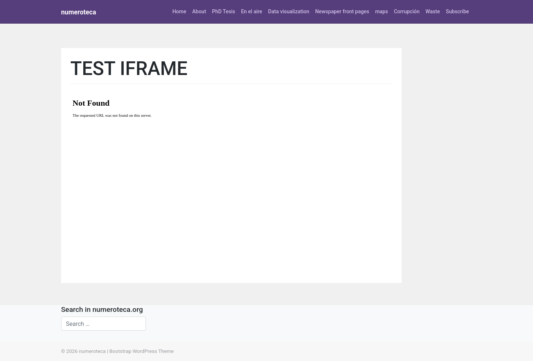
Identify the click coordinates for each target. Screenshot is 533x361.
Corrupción (406, 11)
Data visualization (288, 11)
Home (179, 11)
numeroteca (78, 12)
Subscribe (457, 11)
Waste (432, 11)
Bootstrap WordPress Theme (142, 351)
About (199, 11)
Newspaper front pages (342, 11)
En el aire (251, 11)
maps (381, 11)
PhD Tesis (223, 11)
